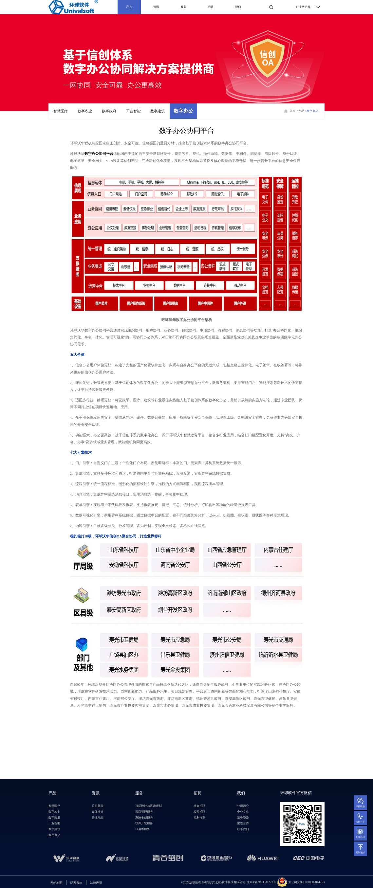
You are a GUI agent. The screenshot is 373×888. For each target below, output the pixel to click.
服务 (183, 7)
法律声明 (96, 882)
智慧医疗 (60, 111)
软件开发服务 (144, 823)
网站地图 (56, 882)
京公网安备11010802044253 (306, 882)
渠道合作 (243, 823)
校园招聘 (199, 811)
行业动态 (97, 817)
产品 (129, 7)
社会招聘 (199, 805)
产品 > (302, 111)
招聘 (211, 7)
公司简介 (243, 805)
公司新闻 (97, 805)
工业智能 (133, 111)
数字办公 (183, 111)
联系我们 (243, 829)
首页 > (294, 111)
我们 (238, 7)
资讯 (156, 7)
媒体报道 (97, 811)
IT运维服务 (142, 829)
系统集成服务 (144, 817)
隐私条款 (76, 882)
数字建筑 (157, 111)
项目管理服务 (144, 811)
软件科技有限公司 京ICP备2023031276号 (249, 882)
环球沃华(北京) (201, 882)
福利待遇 (199, 817)
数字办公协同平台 (98, 153)
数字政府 (109, 111)
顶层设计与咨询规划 (148, 805)
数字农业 (85, 111)
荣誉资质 (243, 817)
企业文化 (243, 811)
